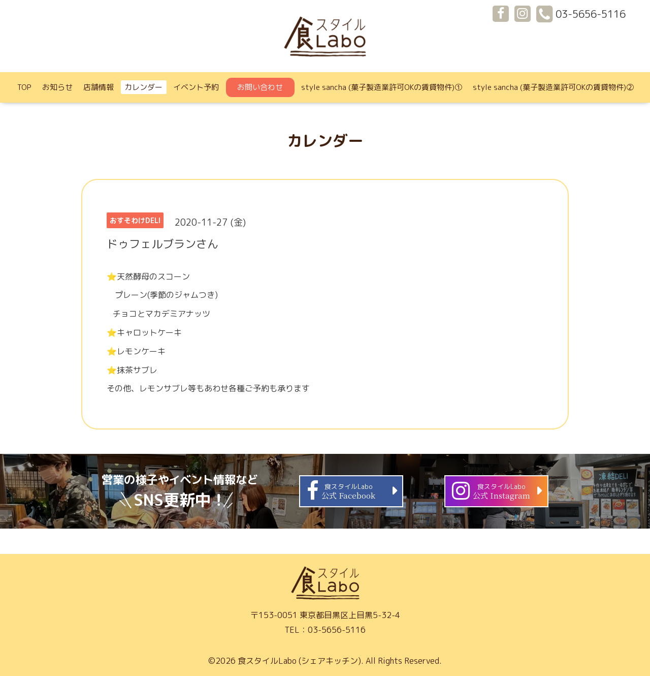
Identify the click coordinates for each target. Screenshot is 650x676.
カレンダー (143, 87)
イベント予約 (196, 87)
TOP (24, 87)
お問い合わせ (260, 87)
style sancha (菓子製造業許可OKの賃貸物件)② (553, 87)
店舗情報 (98, 87)
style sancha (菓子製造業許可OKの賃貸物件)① (381, 87)
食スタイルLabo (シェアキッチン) (299, 660)
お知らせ (57, 87)
